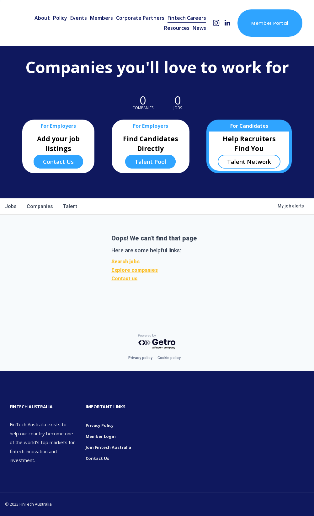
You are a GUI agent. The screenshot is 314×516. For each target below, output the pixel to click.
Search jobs (125, 262)
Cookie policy (169, 358)
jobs (11, 206)
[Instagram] (216, 23)
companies (40, 206)
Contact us (124, 279)
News (199, 27)
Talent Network (249, 161)
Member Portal (269, 23)
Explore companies (134, 270)
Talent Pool (150, 161)
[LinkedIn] (227, 23)
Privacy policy (140, 358)
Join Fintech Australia (108, 447)
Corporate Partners (140, 17)
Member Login (101, 436)
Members (101, 17)
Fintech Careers (187, 17)
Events (78, 17)
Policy (60, 17)
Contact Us (58, 161)
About (42, 17)
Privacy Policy (100, 425)
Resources (176, 27)
